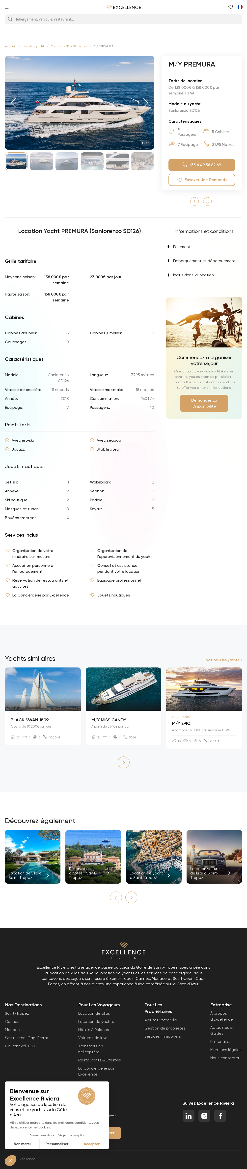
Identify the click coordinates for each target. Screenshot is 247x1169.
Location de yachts (96, 1021)
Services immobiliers (162, 1036)
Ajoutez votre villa (160, 1020)
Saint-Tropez (17, 1013)
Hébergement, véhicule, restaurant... (41, 19)
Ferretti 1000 (181, 717)
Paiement (178, 247)
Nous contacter (224, 1057)
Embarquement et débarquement (201, 261)
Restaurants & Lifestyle (99, 1060)
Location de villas (94, 1013)
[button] (13, 102)
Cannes (12, 1021)
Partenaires (220, 1041)
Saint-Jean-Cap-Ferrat (27, 1037)
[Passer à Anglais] (240, 6)
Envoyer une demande (202, 179)
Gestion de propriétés (165, 1028)
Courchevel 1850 (20, 1046)
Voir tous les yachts (222, 660)
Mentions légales (226, 1049)
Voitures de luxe (93, 1037)
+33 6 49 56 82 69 (202, 165)
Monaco (12, 1029)
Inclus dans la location (190, 275)
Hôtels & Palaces (93, 1029)
